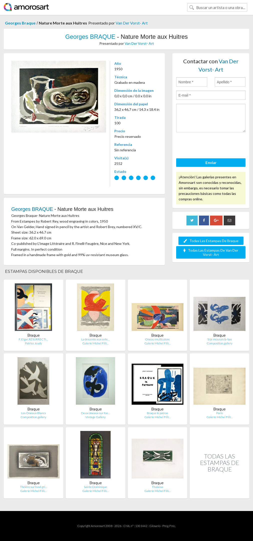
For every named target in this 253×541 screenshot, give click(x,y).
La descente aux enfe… (95, 339)
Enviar (210, 162)
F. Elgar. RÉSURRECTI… (33, 339)
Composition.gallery (219, 343)
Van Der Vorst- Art (132, 23)
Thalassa (157, 487)
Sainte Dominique (95, 487)
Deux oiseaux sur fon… (95, 413)
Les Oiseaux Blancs (33, 413)
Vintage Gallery (95, 417)
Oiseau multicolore (157, 339)
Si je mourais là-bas (219, 339)
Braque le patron (157, 413)
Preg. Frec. (169, 526)
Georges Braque (20, 23)
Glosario (154, 526)
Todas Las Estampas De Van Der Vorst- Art (210, 252)
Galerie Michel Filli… (95, 343)
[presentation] (214, 146)
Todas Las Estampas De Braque (210, 241)
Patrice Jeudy (33, 343)
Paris (219, 413)
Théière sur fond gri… (33, 487)
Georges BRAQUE (90, 36)
